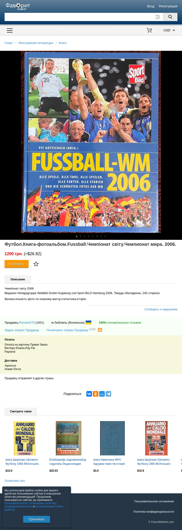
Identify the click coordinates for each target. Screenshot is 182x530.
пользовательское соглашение (24, 503)
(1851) (39, 322)
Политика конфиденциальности (154, 511)
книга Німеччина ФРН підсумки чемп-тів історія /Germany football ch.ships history (109, 462)
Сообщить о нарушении (161, 309)
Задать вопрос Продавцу (22, 330)
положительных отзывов (120, 322)
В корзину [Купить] (16, 264)
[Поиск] (170, 17)
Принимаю (36, 519)
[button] (178, 55)
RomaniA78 (27, 322)
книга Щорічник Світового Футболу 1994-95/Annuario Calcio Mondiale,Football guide (24, 462)
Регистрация (168, 6)
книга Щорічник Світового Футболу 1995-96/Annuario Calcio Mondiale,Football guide (156, 462)
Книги (63, 43)
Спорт (9, 43)
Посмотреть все (15, 480)
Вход (150, 6)
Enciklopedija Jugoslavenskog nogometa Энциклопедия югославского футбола (67, 462)
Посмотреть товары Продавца (71, 330)
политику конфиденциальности (31, 505)
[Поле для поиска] (91, 17)
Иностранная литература (36, 43)
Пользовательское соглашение (154, 501)
